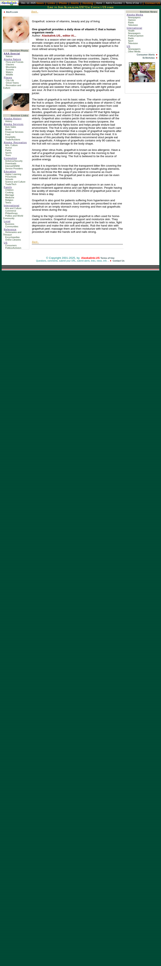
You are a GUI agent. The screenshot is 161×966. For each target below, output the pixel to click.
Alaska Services (13, 124)
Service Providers (14, 168)
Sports (8, 152)
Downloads (10, 163)
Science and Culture (15, 181)
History (8, 121)
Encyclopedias (12, 237)
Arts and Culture (13, 208)
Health (131, 30)
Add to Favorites (114, 3)
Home (99, 3)
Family (8, 187)
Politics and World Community (13, 217)
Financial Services (14, 132)
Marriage (9, 195)
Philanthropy (11, 213)
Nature (9, 56)
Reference (10, 229)
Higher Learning (13, 174)
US (5, 242)
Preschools (10, 176)
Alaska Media (135, 14)
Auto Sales (10, 127)
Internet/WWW (12, 166)
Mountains (11, 67)
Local (7, 221)
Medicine (9, 197)
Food (7, 134)
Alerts (75, 2)
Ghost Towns (12, 83)
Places (8, 77)
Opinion (132, 20)
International (11, 205)
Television (133, 25)
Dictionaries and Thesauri (12, 233)
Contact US (152, 2)
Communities (11, 226)
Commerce (10, 210)
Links (51, 2)
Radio (131, 22)
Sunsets (10, 69)
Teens (8, 202)
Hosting (87, 2)
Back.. (34, 11)
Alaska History (12, 118)
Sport (131, 40)
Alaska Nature (12, 59)
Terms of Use (132, 3)
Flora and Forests (14, 62)
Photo (63, 2)
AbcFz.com (12, 12)
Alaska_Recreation (15, 142)
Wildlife (9, 74)
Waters (9, 72)
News (40, 2)
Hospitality (10, 137)
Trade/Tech (10, 184)
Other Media (134, 51)
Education (10, 171)
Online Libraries (13, 239)
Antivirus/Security (14, 161)
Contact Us (118, 260)
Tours (8, 155)
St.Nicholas (148, 58)
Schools (9, 179)
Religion (9, 200)
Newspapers (134, 17)
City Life (10, 80)
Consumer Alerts (145, 54)
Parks (8, 150)
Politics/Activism (13, 248)
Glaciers (10, 64)
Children (9, 190)
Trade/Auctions (12, 139)
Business (9, 224)
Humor (8, 147)
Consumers (11, 245)
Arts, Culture (11, 145)
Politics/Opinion (136, 35)
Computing (10, 158)
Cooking (9, 192)
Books (8, 129)
